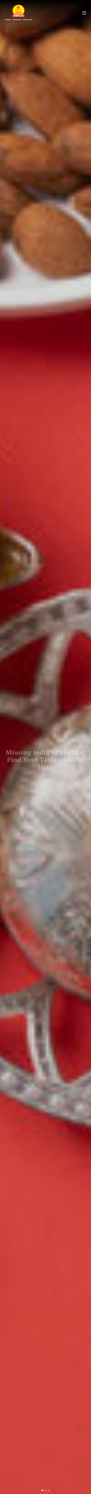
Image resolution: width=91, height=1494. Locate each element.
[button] (42, 1490)
